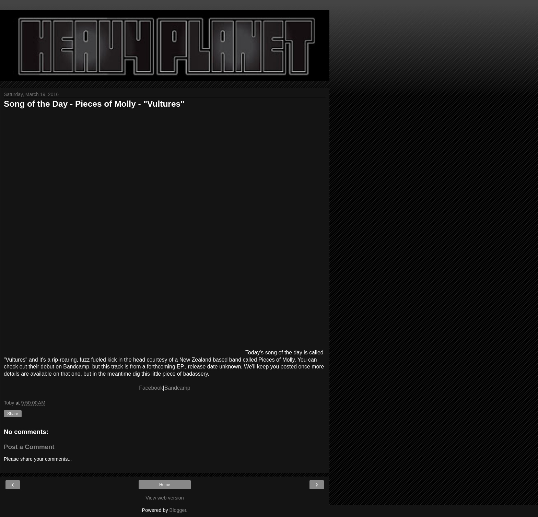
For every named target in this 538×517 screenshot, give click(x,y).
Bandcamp (177, 388)
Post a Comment (29, 446)
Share (12, 413)
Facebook (151, 388)
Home (164, 484)
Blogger (177, 510)
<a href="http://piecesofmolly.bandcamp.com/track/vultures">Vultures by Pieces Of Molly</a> (124, 234)
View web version (164, 498)
